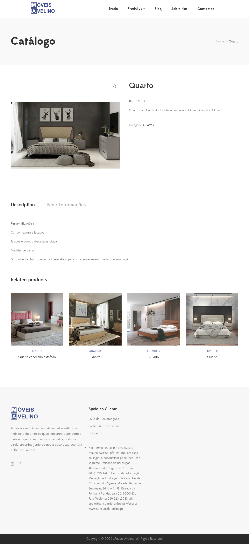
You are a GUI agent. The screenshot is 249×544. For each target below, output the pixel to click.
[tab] (23, 205)
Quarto (95, 357)
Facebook (20, 464)
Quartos (148, 125)
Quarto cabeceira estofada (37, 357)
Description (23, 205)
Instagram (12, 464)
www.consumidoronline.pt (106, 509)
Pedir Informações (66, 205)
